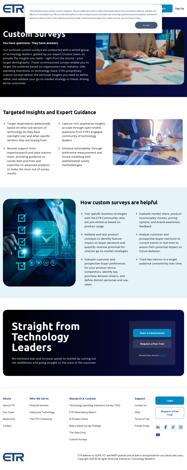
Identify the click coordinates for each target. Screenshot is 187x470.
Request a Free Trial (152, 343)
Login (162, 8)
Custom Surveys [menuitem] (78, 439)
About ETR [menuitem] (9, 405)
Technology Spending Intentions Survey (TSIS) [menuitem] (94, 405)
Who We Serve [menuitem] (39, 398)
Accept (146, 25)
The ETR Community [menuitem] (41, 419)
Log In (163, 355)
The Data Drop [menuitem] (77, 432)
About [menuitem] (7, 398)
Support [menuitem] (140, 398)
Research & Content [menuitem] (82, 398)
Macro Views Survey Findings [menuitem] (85, 425)
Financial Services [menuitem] (39, 405)
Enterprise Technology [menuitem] (42, 412)
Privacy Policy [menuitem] (142, 425)
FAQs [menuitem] (137, 412)
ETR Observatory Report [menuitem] (82, 412)
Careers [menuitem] (7, 425)
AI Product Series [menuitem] (78, 419)
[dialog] (93, 19)
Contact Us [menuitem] (141, 405)
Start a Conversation (152, 333)
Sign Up (179, 8)
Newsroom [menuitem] (9, 419)
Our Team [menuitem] (8, 412)
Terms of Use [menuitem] (142, 419)
